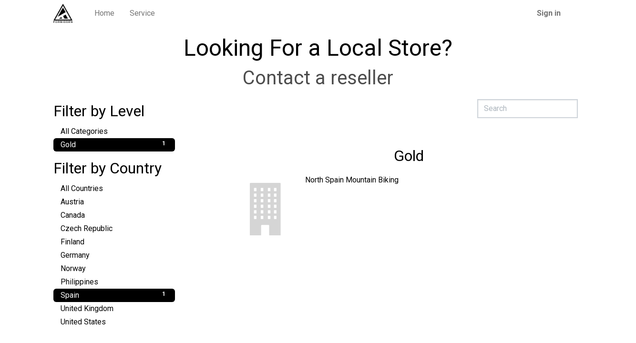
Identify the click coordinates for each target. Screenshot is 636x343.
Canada (114, 215)
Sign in (549, 13)
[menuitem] (104, 13)
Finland (114, 241)
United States (114, 321)
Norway (114, 268)
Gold (114, 144)
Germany (114, 255)
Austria (114, 201)
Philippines (114, 281)
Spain (114, 295)
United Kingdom (114, 308)
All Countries (114, 188)
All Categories (114, 131)
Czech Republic (114, 228)
